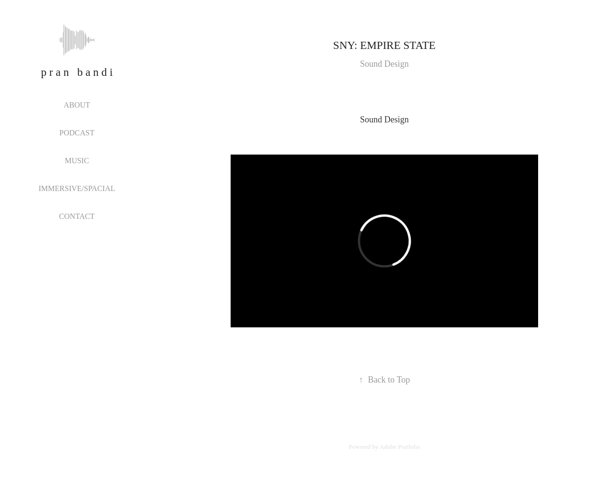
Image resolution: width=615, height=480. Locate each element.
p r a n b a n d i (76, 72)
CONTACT (77, 216)
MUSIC (77, 160)
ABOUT (76, 105)
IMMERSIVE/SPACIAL (76, 188)
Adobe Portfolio (400, 446)
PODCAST (77, 133)
